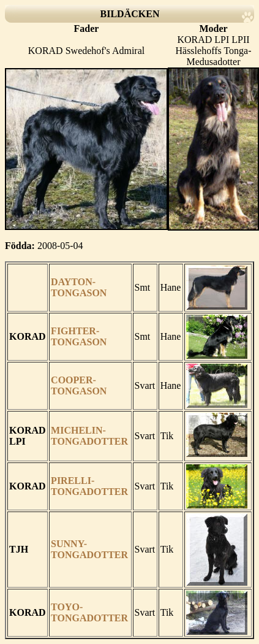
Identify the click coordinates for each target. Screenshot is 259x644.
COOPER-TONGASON (79, 385)
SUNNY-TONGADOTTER (89, 549)
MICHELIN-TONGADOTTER (89, 436)
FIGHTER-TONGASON (79, 336)
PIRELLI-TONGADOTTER (89, 486)
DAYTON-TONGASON (79, 287)
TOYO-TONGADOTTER (89, 612)
